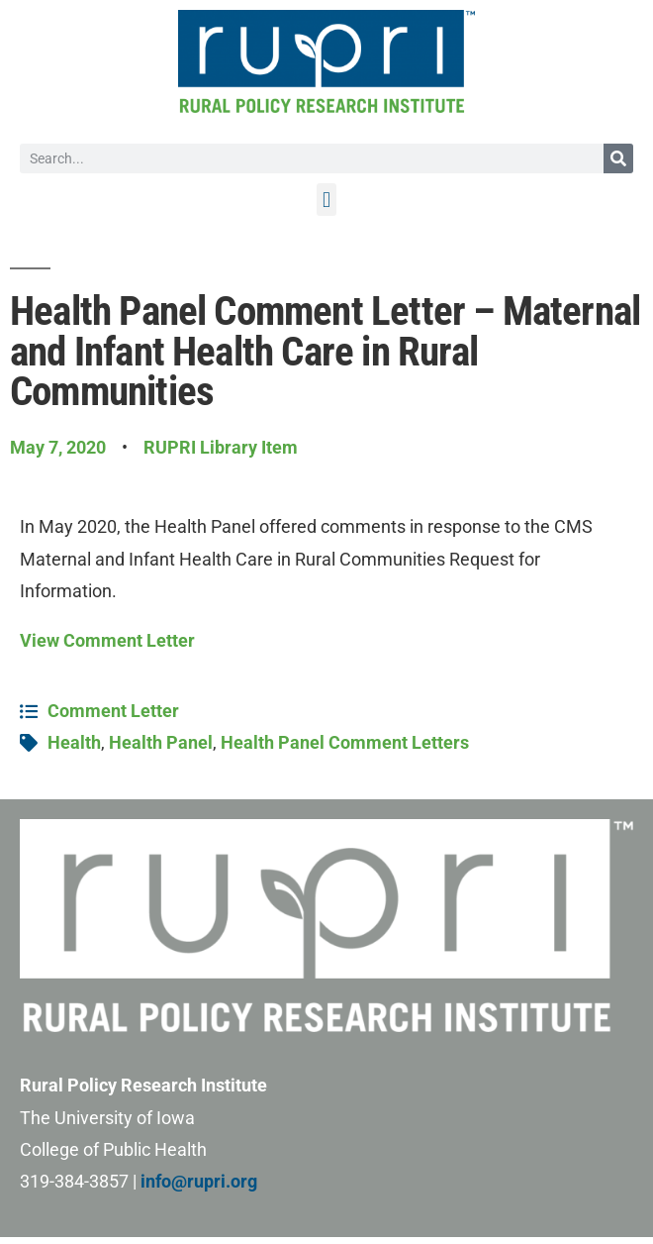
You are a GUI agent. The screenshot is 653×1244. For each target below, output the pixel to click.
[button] (326, 199)
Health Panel (161, 742)
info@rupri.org (198, 1181)
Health (74, 742)
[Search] (618, 158)
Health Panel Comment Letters (345, 742)
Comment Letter (113, 710)
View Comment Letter (107, 640)
